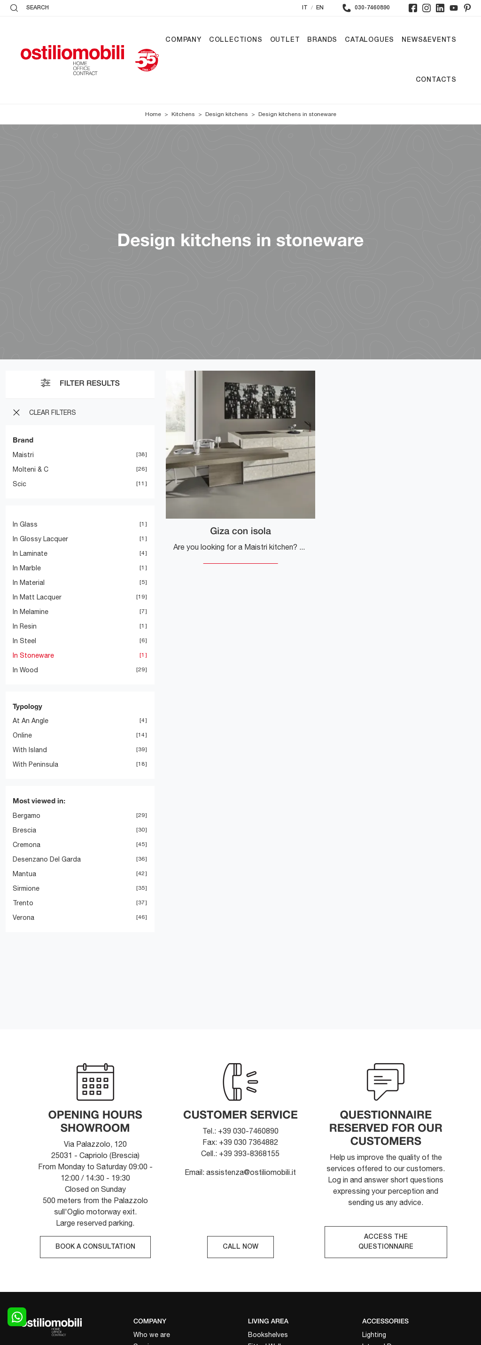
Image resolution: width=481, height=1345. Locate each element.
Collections (236, 40)
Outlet (285, 40)
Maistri (23, 455)
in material (29, 582)
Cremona (26, 844)
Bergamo (26, 815)
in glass (25, 524)
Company (183, 40)
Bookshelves (268, 1334)
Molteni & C (30, 469)
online (22, 735)
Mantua (24, 874)
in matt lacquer (37, 597)
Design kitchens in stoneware (297, 114)
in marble (27, 568)
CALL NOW (240, 1247)
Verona (23, 917)
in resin (25, 626)
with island (30, 750)
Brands (322, 40)
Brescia (24, 830)
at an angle (30, 720)
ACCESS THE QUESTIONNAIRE (385, 1242)
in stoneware (33, 655)
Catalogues (369, 40)
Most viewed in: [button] (39, 800)
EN (320, 7)
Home (153, 114)
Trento (23, 903)
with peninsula (35, 764)
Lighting (374, 1334)
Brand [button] (23, 439)
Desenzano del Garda (47, 859)
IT (305, 7)
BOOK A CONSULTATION (95, 1247)
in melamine (30, 611)
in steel (24, 641)
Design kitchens (226, 114)
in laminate (30, 553)
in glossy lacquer (40, 539)
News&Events (429, 40)
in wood (25, 670)
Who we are (151, 1334)
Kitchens (183, 114)
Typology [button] (27, 706)
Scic (19, 484)
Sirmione (26, 888)
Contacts (436, 80)
